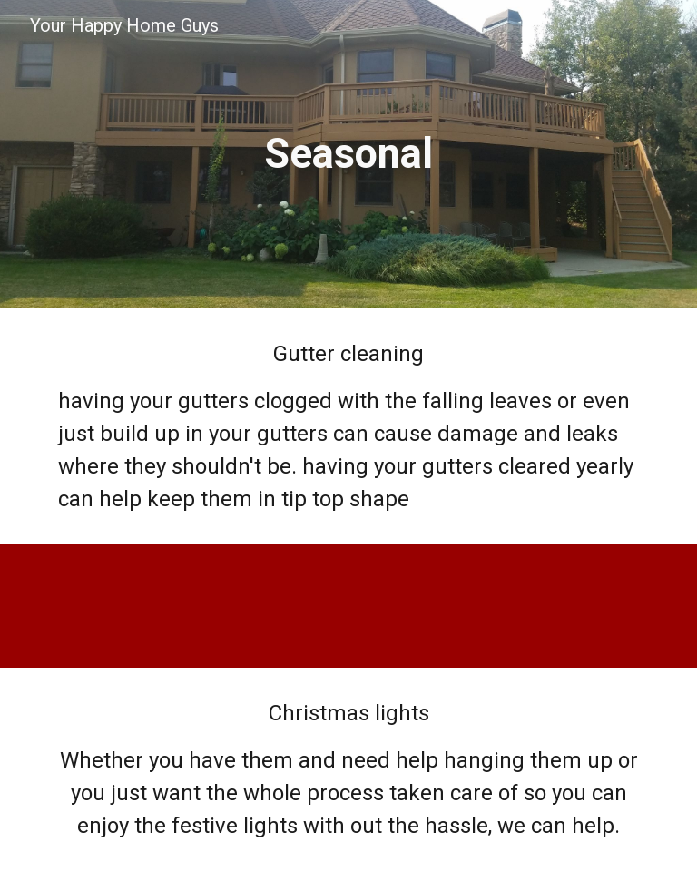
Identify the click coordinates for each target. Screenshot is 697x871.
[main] (348, 155)
